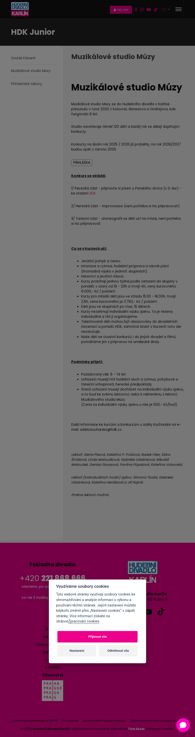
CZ (164, 9)
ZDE (92, 193)
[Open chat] (183, 725)
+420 (52, 578)
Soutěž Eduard (23, 58)
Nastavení (76, 650)
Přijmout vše (97, 636)
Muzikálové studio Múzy (31, 70)
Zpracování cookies (83, 621)
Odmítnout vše (118, 650)
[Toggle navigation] (178, 9)
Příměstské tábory (26, 84)
